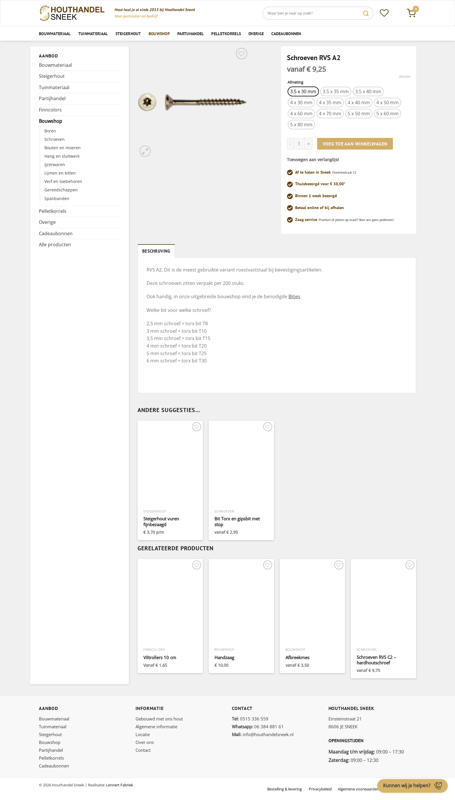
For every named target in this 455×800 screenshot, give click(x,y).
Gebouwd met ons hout (159, 718)
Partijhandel (190, 33)
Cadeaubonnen (286, 33)
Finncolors (50, 110)
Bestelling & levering (284, 788)
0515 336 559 (250, 718)
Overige (256, 33)
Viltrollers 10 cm (159, 656)
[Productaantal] (299, 144)
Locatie (143, 733)
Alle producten (55, 244)
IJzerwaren (54, 164)
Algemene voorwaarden (358, 788)
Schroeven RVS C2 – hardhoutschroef (376, 659)
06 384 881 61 (258, 726)
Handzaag (224, 656)
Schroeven (54, 139)
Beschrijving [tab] (154, 250)
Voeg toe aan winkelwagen (355, 144)
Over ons (145, 741)
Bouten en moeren (62, 147)
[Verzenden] (366, 13)
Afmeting (295, 82)
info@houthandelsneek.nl (263, 733)
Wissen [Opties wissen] (404, 77)
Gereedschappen (61, 190)
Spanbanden (56, 198)
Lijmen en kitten (60, 173)
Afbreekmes (297, 656)
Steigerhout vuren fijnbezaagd (161, 521)
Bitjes (294, 295)
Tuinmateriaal (93, 33)
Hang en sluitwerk (62, 156)
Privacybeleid (320, 788)
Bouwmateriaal (55, 33)
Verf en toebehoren (63, 181)
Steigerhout (128, 33)
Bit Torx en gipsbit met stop (237, 521)
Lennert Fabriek (119, 784)
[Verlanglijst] (384, 13)
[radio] (303, 91)
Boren (50, 131)
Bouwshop (159, 33)
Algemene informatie (156, 726)
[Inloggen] (398, 13)
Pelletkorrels (226, 33)
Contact (143, 749)
